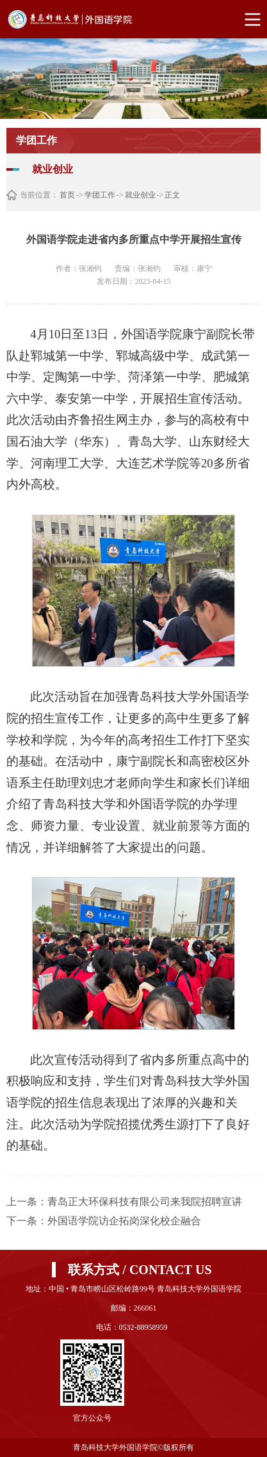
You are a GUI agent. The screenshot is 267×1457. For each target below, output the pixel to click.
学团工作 (100, 195)
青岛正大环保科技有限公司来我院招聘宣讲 (144, 1201)
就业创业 (140, 195)
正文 (172, 195)
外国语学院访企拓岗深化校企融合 (124, 1220)
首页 (67, 195)
